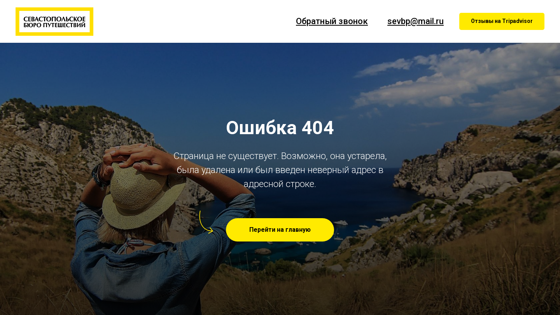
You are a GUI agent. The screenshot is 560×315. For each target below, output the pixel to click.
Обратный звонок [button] (332, 21)
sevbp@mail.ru (415, 21)
